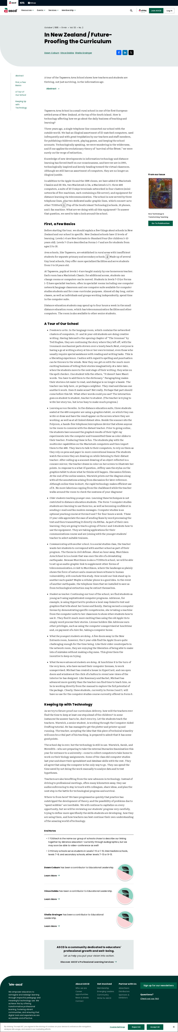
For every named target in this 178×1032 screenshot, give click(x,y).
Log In (169, 10)
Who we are (81, 988)
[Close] (174, 1028)
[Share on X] (131, 52)
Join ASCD (156, 10)
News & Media (82, 997)
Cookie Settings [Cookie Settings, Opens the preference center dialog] (117, 1028)
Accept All (155, 1028)
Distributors (124, 991)
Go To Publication (161, 223)
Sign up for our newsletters (159, 985)
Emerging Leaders (105, 991)
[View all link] (89, 962)
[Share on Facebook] (118, 52)
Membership (69, 10)
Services (54, 10)
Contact (79, 1001)
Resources (27, 10)
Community (103, 994)
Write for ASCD (104, 998)
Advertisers (124, 988)
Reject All (136, 1028)
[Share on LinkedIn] (125, 52)
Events (41, 10)
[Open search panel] (131, 10)
